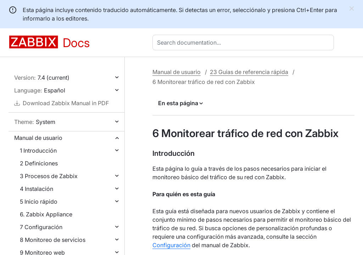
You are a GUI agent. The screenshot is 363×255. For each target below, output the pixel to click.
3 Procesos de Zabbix (49, 176)
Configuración (171, 245)
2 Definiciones (39, 163)
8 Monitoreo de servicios (52, 239)
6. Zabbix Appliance (46, 214)
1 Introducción (38, 150)
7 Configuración (41, 227)
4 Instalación (36, 188)
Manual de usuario (38, 137)
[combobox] (244, 42)
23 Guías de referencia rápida (249, 71)
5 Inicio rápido (38, 201)
